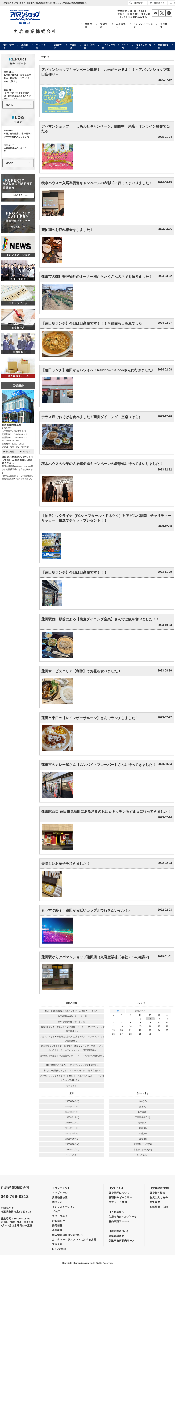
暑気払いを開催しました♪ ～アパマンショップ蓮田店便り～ (72, 1070)
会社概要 (164, 25)
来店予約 (57, 1244)
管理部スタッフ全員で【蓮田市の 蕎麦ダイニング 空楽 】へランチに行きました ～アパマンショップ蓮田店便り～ (72, 1048)
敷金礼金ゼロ (163, 46)
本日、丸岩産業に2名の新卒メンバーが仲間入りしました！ (72, 1011)
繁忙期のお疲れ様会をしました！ (67, 230)
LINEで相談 (59, 1248)
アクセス (26, 451)
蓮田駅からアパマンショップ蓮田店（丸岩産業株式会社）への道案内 (95, 957)
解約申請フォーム (119, 1221)
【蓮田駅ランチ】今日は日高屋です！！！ (74, 572)
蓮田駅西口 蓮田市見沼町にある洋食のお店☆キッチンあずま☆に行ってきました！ (106, 811)
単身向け (73, 46)
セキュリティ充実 (143, 46)
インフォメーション (143, 25)
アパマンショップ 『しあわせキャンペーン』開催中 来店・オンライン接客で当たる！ (105, 128)
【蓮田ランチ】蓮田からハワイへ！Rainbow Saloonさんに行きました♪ (97, 370)
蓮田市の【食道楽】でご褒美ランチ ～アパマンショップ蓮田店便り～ (72, 1057)
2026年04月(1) (72, 1101)
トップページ (60, 1192)
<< (117, 1011)
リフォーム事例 (118, 1202)
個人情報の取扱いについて (67, 1234)
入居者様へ (121, 25)
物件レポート (8, 46)
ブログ (56, 1211)
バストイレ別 (41, 46)
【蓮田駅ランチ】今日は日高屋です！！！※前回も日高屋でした (91, 323)
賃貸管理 (104, 25)
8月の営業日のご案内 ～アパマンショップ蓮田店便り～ (72, 1065)
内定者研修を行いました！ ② (72, 1016)
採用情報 (57, 1225)
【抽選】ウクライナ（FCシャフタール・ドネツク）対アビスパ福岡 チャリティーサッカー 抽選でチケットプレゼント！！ (106, 518)
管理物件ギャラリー (120, 1197)
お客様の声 (58, 1220)
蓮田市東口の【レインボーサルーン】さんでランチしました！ (90, 718)
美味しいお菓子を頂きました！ (65, 863)
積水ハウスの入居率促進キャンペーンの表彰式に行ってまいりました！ (96, 183)
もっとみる (71, 1085)
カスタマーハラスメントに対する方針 (74, 1239)
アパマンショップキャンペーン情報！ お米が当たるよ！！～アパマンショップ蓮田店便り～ (105, 72)
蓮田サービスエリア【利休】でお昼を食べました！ (81, 671)
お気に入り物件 (159, 1197)
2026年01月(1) (72, 1117)
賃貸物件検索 (60, 1197)
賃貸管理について (119, 1192)
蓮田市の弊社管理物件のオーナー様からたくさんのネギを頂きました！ (96, 276)
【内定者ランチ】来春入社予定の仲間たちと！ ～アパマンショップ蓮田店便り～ (72, 1029)
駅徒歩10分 (58, 46)
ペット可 (125, 46)
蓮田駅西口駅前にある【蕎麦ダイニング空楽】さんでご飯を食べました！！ (100, 619)
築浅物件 (24, 46)
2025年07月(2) (72, 1149)
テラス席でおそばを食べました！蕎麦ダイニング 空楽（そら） (91, 417)
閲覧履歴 (155, 1202)
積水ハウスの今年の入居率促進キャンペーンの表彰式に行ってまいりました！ (102, 464)
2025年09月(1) (72, 1139)
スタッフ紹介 (60, 1216)
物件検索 (88, 25)
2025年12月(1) (72, 1123)
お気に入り (157, 3)
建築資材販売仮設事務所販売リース (122, 1238)
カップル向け (89, 46)
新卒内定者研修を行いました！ (72, 1021)
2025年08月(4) (72, 1144)
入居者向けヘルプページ (123, 1216)
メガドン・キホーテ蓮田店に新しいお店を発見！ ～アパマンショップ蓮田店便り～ (72, 1038)
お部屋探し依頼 (159, 1206)
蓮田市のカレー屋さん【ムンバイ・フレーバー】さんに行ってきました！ (98, 765)
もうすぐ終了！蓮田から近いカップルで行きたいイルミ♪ (85, 910)
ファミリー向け (108, 46)
